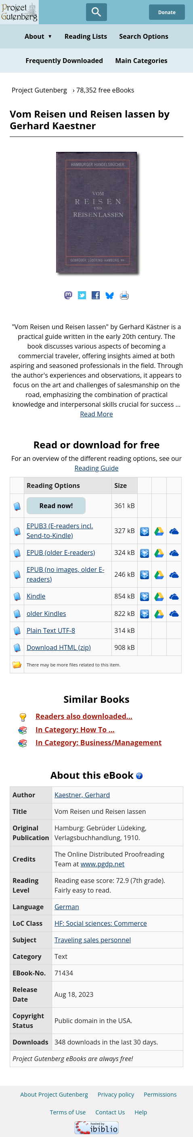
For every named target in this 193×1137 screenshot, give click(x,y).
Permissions (160, 1094)
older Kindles (46, 613)
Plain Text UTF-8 (51, 630)
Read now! (57, 505)
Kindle (36, 596)
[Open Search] (96, 12)
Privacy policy (116, 1094)
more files (67, 665)
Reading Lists (86, 36)
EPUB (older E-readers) (61, 552)
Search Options (143, 36)
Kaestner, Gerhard (82, 794)
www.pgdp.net (103, 864)
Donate (166, 11)
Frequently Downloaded (64, 60)
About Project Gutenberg (54, 1094)
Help (140, 1112)
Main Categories (141, 60)
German (67, 906)
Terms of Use (68, 1112)
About (38, 36)
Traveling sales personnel (93, 939)
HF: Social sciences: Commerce (101, 923)
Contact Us (110, 1112)
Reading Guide (97, 468)
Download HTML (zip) (59, 647)
